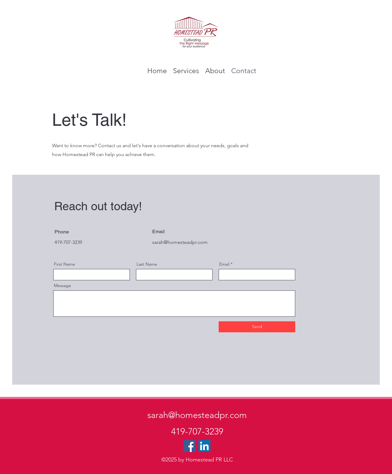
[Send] (257, 326)
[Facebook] (189, 446)
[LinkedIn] (204, 446)
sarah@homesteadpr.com (180, 242)
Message (62, 285)
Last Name (147, 264)
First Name (64, 264)
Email (224, 264)
